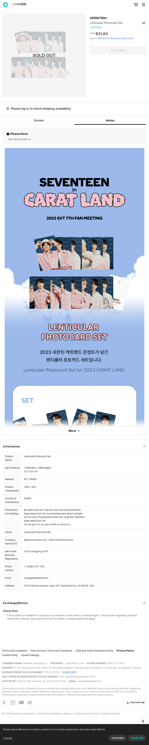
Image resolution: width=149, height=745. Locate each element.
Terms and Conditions (14, 650)
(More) (101, 729)
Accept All (137, 738)
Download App (135, 702)
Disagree (7, 738)
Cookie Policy (10, 655)
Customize (118, 738)
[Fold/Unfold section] (74, 446)
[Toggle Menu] (143, 5)
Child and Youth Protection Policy (94, 650)
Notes (110, 120)
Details (39, 120)
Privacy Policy (125, 650)
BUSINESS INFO (69, 672)
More (74, 431)
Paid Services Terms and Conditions (51, 650)
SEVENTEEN (98, 18)
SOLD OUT (118, 50)
